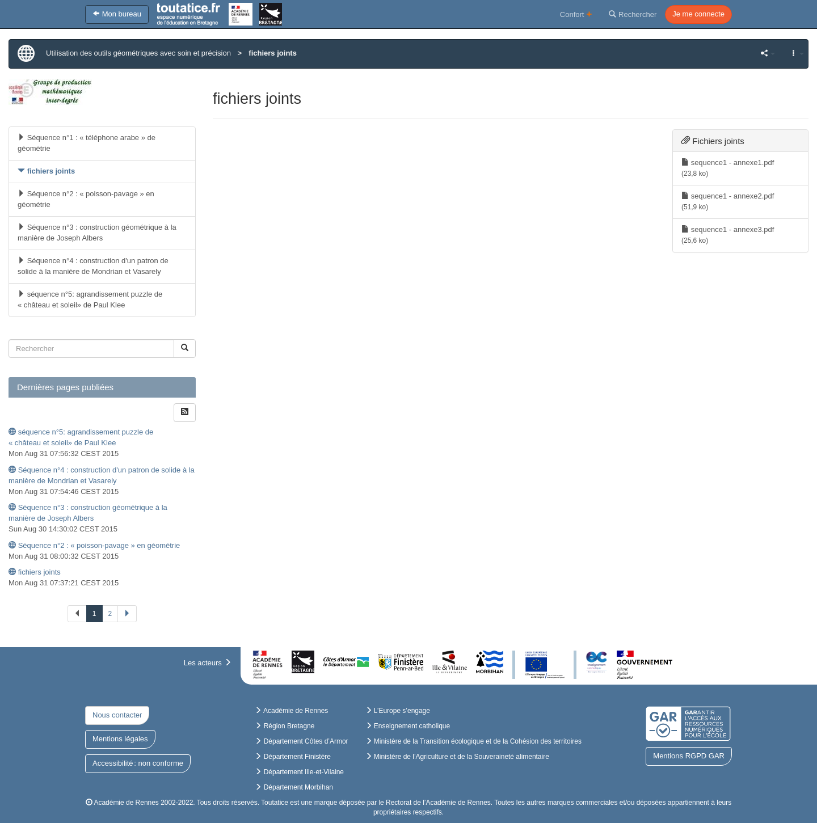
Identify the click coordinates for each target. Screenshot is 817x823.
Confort (576, 14)
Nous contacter (117, 715)
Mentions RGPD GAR (689, 756)
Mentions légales (120, 739)
